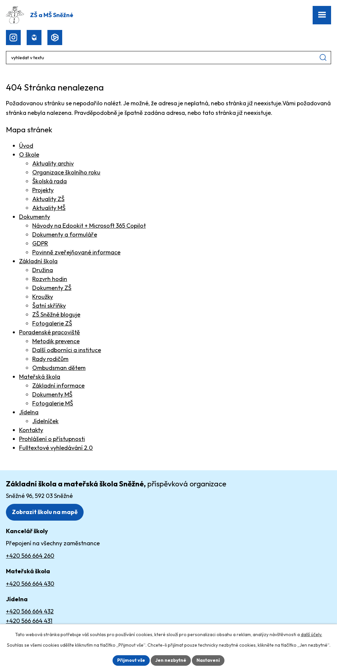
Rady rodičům (50, 359)
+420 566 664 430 (30, 583)
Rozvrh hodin (49, 279)
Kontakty (31, 430)
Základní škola (38, 261)
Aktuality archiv (53, 163)
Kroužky (42, 296)
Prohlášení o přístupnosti (52, 439)
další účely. (311, 634)
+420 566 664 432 (30, 611)
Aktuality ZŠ (48, 199)
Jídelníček (45, 421)
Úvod (26, 145)
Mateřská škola (39, 376)
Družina (42, 270)
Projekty (43, 190)
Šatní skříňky (49, 305)
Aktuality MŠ (48, 208)
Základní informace (58, 385)
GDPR (40, 243)
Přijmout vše (131, 660)
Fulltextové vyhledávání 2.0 (56, 448)
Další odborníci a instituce (66, 350)
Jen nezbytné (170, 660)
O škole (29, 154)
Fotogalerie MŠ (52, 403)
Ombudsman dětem (59, 368)
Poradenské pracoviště (49, 332)
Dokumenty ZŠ (51, 288)
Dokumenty (34, 216)
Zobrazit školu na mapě (45, 512)
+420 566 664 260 (30, 555)
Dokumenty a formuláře (64, 234)
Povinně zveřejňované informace (76, 252)
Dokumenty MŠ (52, 394)
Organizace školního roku (66, 172)
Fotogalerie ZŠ (52, 323)
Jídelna (29, 412)
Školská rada (49, 181)
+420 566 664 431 (29, 621)
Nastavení (208, 660)
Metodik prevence (56, 341)
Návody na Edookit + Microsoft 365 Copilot (89, 225)
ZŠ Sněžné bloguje (56, 314)
